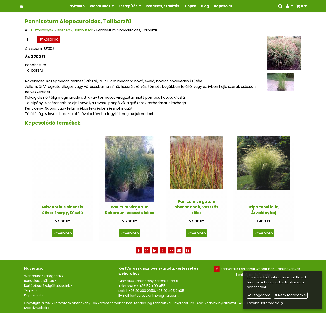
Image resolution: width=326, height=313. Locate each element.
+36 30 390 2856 (142, 291)
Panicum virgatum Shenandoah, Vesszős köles (196, 207)
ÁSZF (242, 303)
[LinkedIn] (154, 250)
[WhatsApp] (171, 250)
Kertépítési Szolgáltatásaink (47, 285)
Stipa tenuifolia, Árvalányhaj (263, 209)
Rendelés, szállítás (39, 280)
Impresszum (184, 303)
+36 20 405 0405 (170, 291)
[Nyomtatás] (187, 250)
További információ (263, 303)
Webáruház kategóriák (42, 276)
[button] (301, 6)
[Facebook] (138, 250)
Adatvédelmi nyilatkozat (216, 303)
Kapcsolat (32, 295)
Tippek (29, 290)
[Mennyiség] (30, 39)
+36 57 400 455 (152, 286)
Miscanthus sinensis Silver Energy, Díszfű (62, 209)
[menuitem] (77, 6)
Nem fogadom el (291, 295)
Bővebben (62, 233)
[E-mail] (179, 250)
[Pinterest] (163, 250)
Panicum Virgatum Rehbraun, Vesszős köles (129, 209)
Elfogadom (259, 295)
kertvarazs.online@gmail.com (154, 295)
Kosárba (48, 39)
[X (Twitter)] (146, 250)
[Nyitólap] (22, 6)
